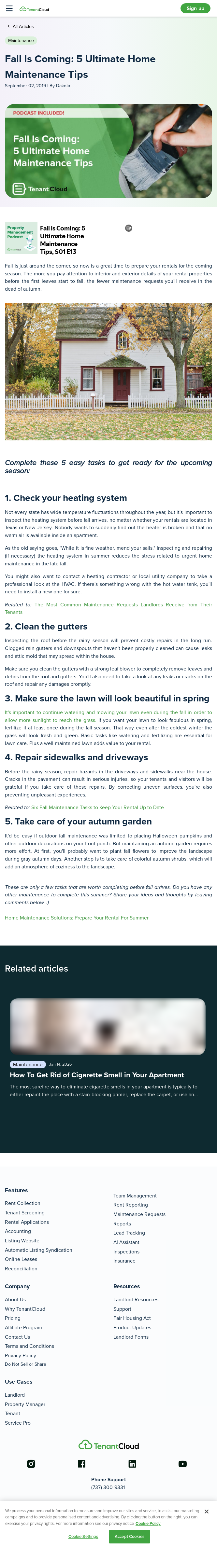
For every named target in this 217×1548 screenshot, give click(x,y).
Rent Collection (22, 1203)
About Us (15, 1299)
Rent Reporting (130, 1205)
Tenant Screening (25, 1212)
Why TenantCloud (25, 1309)
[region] (108, 1524)
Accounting (18, 1231)
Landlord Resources (135, 1299)
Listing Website (22, 1240)
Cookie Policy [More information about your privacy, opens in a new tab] (148, 1523)
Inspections (126, 1251)
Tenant (12, 1413)
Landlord (15, 1395)
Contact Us (17, 1337)
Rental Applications (27, 1222)
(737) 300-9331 (108, 1487)
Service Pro (18, 1423)
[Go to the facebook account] (81, 1464)
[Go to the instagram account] (31, 1464)
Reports (122, 1223)
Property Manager (25, 1404)
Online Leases (21, 1259)
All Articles (22, 26)
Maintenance (21, 40)
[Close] (206, 1511)
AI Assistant (126, 1242)
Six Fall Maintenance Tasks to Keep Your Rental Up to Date (98, 807)
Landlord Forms (131, 1337)
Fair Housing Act (132, 1318)
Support (122, 1309)
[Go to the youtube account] (183, 1464)
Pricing (13, 1318)
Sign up (195, 8)
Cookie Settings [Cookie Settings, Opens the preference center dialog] (83, 1536)
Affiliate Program (23, 1327)
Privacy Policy (20, 1355)
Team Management (135, 1195)
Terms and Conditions (29, 1346)
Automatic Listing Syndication (38, 1250)
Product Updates (132, 1327)
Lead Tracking (129, 1233)
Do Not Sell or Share (25, 1364)
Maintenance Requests (139, 1214)
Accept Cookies (129, 1536)
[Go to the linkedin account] (132, 1464)
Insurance (124, 1261)
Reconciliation (21, 1268)
